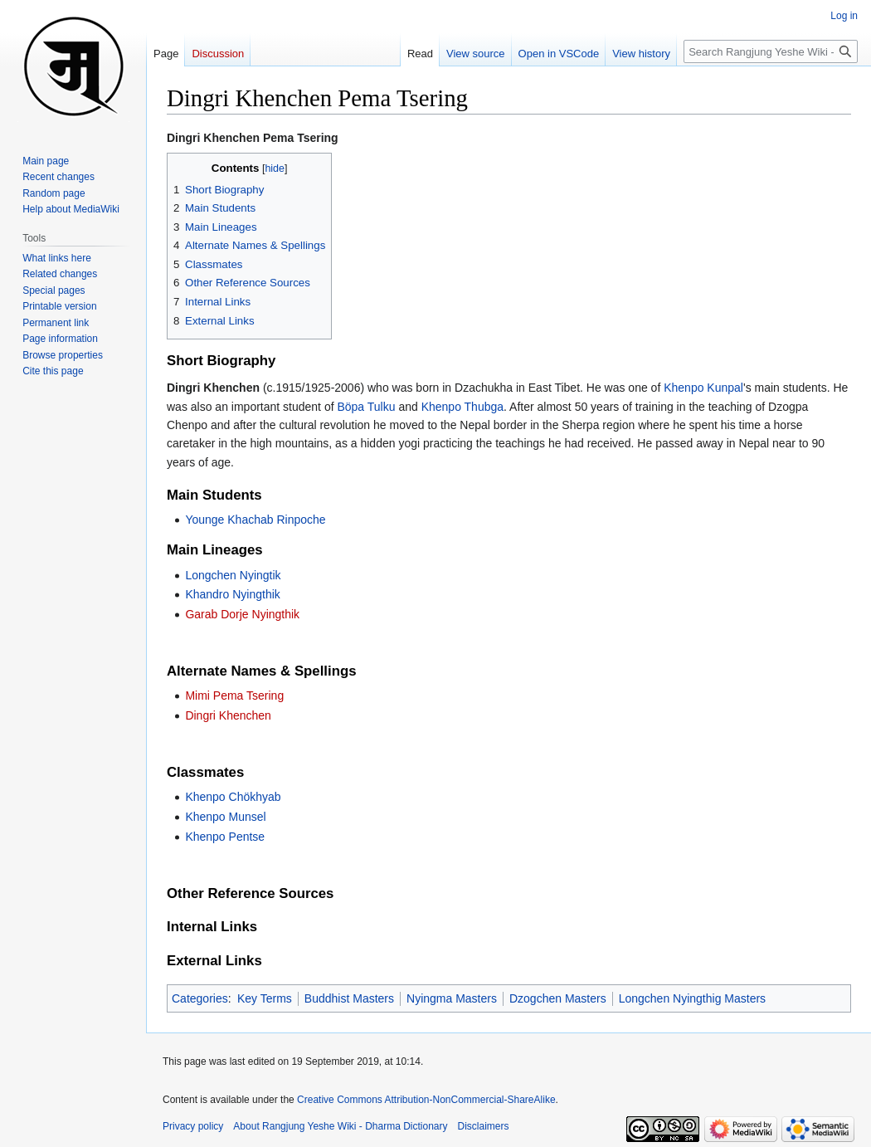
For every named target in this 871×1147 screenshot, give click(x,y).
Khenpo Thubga (462, 406)
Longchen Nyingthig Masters (692, 998)
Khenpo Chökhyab (232, 796)
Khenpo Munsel (225, 816)
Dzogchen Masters (557, 998)
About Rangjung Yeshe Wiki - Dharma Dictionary (340, 1126)
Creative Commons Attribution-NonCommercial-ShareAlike (426, 1100)
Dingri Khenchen (228, 715)
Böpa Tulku (366, 406)
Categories (200, 998)
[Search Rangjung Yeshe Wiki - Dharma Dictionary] (771, 51)
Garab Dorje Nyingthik (242, 614)
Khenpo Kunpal (703, 387)
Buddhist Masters (349, 998)
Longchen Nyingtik (232, 575)
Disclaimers (483, 1126)
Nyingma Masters (451, 998)
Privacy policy (193, 1126)
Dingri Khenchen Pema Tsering (252, 137)
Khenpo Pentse (225, 836)
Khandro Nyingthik (232, 594)
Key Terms (264, 998)
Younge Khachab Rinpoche (255, 519)
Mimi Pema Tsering (234, 695)
